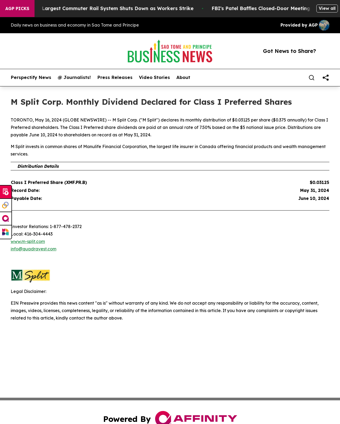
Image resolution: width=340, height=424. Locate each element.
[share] (325, 77)
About (183, 77)
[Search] (311, 78)
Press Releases (115, 77)
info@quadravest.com (33, 248)
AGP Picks (17, 8)
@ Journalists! (74, 77)
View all (327, 8)
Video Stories (154, 77)
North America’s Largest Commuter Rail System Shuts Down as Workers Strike (102, 8)
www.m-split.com (28, 241)
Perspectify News (31, 77)
